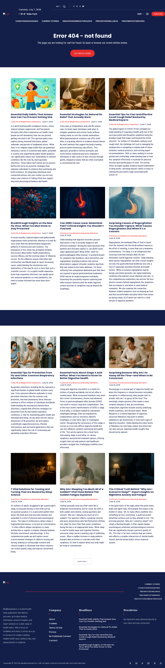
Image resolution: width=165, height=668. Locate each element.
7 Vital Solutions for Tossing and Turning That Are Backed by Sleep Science (31, 491)
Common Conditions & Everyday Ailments (79, 233)
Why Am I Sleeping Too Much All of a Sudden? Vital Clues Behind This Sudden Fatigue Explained (81, 491)
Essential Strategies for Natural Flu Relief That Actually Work (81, 116)
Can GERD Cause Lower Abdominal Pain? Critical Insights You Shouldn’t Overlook (82, 225)
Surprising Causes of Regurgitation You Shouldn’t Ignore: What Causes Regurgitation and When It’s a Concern (130, 227)
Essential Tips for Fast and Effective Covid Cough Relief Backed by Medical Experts (130, 117)
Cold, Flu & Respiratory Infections (26, 122)
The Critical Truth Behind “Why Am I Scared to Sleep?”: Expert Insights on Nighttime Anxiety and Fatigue (131, 491)
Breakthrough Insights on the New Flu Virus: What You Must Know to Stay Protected (31, 225)
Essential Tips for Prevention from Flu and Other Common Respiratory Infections (32, 375)
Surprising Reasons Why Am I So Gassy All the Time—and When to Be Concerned (131, 375)
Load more (82, 561)
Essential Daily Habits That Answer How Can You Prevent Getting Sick (32, 116)
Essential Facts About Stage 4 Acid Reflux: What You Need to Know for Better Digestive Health (81, 375)
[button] (64, 6)
